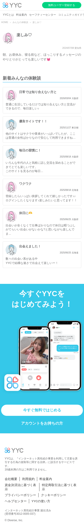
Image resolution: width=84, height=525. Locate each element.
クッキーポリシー (53, 495)
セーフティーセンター (42, 14)
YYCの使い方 (41, 501)
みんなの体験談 (20, 22)
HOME (4, 22)
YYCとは (8, 14)
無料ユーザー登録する (61, 5)
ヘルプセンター (16, 501)
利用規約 (28, 479)
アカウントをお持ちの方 (42, 423)
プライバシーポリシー (20, 495)
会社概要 (11, 479)
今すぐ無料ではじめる (42, 410)
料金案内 (21, 14)
